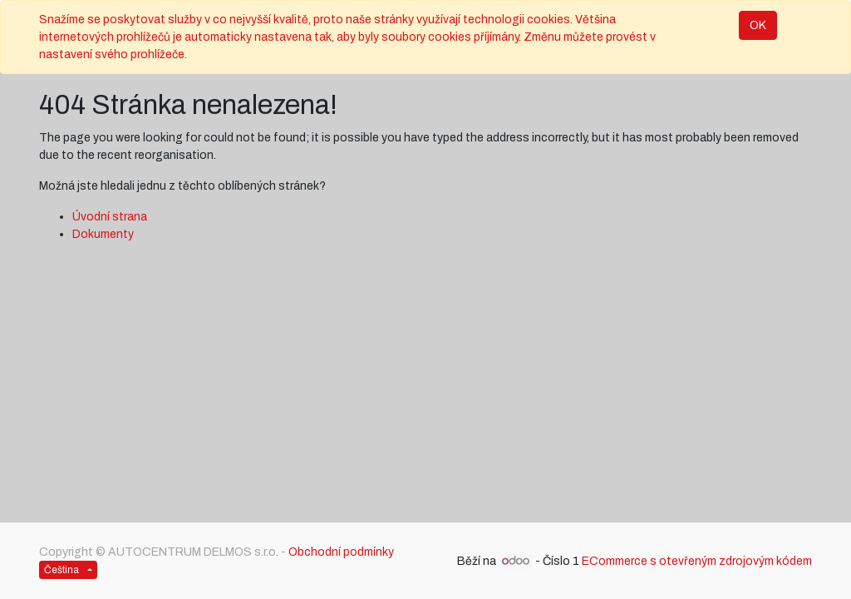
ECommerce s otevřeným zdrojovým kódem (697, 561)
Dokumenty (103, 234)
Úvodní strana (109, 216)
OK (758, 25)
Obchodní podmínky (341, 552)
